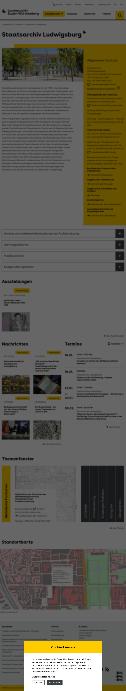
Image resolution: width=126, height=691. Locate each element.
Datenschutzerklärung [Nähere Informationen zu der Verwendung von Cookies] (43, 676)
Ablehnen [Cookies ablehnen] (38, 682)
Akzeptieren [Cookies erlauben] (54, 682)
